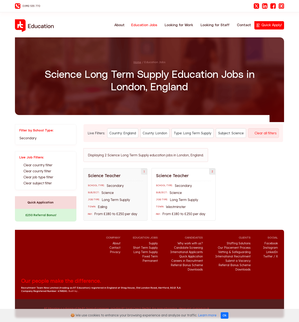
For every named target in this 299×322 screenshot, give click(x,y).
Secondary (28, 138)
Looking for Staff (215, 25)
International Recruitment (233, 256)
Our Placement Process (234, 248)
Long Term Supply (145, 252)
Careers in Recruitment (187, 261)
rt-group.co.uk (200, 308)
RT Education (35, 25)
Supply (153, 243)
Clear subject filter (37, 183)
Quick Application (40, 202)
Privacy (115, 252)
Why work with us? (190, 243)
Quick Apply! (271, 25)
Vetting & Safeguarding (234, 252)
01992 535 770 (31, 5)
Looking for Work (179, 25)
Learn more (207, 315)
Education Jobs (144, 25)
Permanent (150, 261)
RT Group (30, 308)
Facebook (273, 6)
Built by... (74, 291)
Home (137, 62)
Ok (225, 315)
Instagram (281, 6)
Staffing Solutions (239, 243)
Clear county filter (37, 171)
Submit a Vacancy (238, 261)
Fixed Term (150, 256)
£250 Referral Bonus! (40, 215)
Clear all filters (266, 133)
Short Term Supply (145, 248)
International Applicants (186, 252)
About (119, 25)
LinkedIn (264, 6)
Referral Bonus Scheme (187, 265)
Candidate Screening (188, 248)
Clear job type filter (38, 177)
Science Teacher (104, 175)
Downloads (195, 269)
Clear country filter (38, 165)
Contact (244, 25)
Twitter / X (270, 256)
